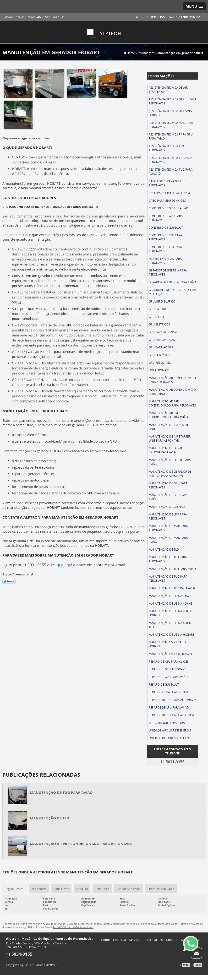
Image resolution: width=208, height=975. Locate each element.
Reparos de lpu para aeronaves (173, 700)
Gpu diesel (156, 317)
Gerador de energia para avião (172, 282)
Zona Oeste (61, 889)
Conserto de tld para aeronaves (165, 249)
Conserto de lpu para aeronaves (165, 237)
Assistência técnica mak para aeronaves (171, 125)
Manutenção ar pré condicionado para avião (168, 415)
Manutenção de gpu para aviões (168, 497)
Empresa (119, 939)
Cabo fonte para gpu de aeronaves (167, 183)
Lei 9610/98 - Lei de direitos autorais (73, 927)
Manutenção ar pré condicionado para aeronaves (172, 403)
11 (19, 954)
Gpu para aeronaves (164, 332)
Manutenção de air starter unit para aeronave (170, 438)
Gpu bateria (158, 309)
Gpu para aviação (162, 340)
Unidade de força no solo (169, 738)
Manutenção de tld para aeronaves (168, 559)
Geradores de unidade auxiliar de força (172, 292)
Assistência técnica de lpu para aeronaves (173, 101)
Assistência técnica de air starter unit (168, 90)
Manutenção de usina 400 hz (170, 603)
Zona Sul (82, 889)
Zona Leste (102, 889)
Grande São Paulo (129, 889)
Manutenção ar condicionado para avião (172, 392)
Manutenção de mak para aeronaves (168, 528)
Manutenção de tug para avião (173, 588)
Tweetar (9, 581)
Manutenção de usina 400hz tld (170, 625)
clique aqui (62, 565)
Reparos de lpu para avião (169, 707)
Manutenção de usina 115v (169, 596)
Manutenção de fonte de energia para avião (168, 450)
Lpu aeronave (159, 370)
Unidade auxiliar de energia (170, 730)
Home (105, 939)
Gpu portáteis (159, 355)
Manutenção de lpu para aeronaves (168, 516)
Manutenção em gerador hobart (168, 644)
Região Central (14, 889)
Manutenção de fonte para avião (170, 462)
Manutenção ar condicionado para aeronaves (172, 380)
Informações (161, 76)
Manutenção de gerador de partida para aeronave (170, 474)
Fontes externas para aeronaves (165, 261)
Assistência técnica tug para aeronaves (170, 160)
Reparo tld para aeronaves (169, 692)
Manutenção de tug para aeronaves (168, 578)
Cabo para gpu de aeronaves (170, 193)
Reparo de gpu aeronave (167, 669)
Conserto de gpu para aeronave (166, 218)
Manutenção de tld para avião (172, 569)
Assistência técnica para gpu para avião (171, 136)
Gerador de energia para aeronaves (168, 272)
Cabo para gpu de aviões (167, 201)
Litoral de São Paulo (161, 889)
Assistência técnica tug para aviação (170, 172)
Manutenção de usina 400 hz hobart (170, 613)
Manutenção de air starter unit (170, 427)
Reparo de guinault (164, 684)
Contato (172, 939)
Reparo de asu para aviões (169, 662)
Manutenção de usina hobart (171, 635)
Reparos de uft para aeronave (172, 715)
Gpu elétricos (159, 324)
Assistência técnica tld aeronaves (166, 148)
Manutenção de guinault (168, 507)
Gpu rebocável (160, 363)
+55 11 (185, 17)
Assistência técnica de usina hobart (170, 113)
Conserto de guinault (166, 228)
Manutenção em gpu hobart (170, 654)
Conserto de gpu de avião (168, 208)
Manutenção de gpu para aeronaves (168, 485)
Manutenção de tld (164, 549)
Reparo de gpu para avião (168, 677)
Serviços (135, 939)
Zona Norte (38, 889)
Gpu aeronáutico (162, 301)
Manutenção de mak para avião (168, 540)
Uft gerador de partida (167, 723)
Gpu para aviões (161, 347)
